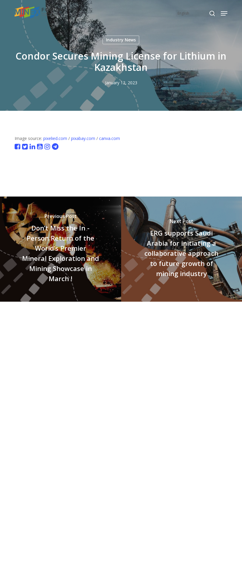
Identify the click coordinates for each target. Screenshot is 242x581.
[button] (224, 13)
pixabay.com (83, 138)
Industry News (121, 40)
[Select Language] (196, 13)
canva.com (109, 138)
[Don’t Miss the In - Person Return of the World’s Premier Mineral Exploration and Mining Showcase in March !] (60, 249)
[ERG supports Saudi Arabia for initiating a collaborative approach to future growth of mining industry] (181, 249)
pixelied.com (55, 138)
